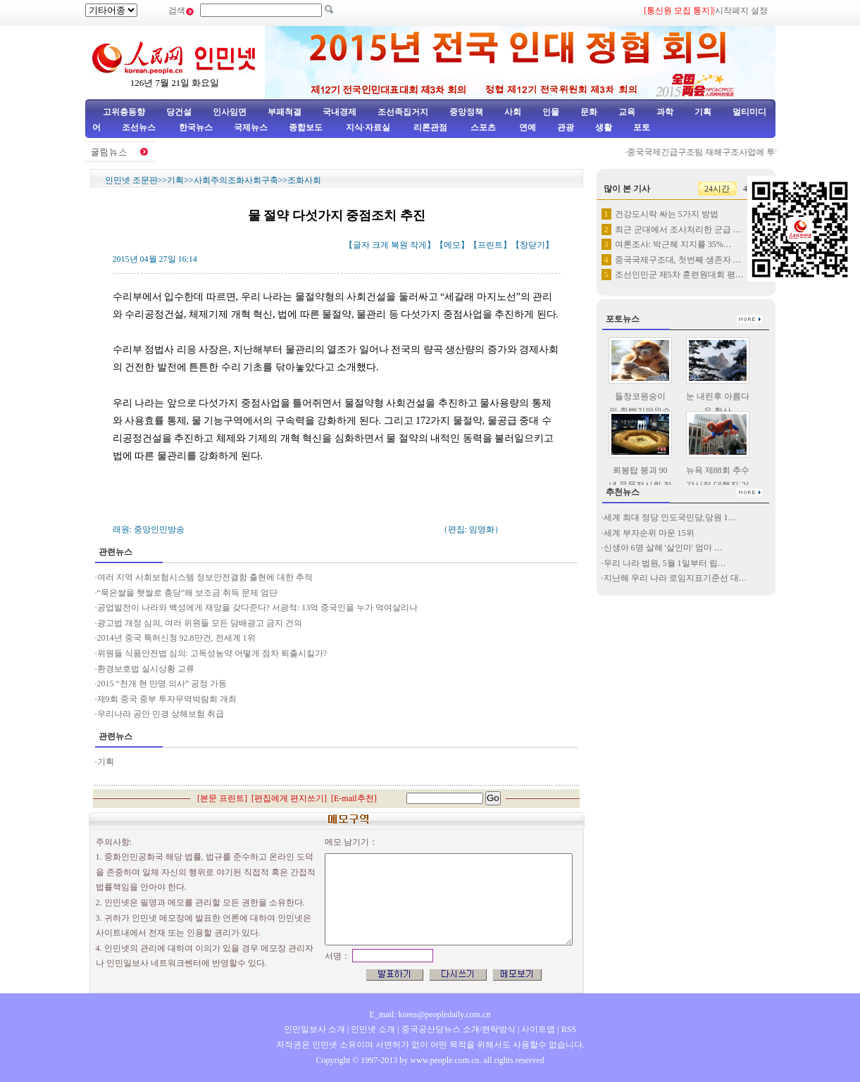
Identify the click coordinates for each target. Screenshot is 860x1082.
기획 (702, 112)
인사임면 (230, 112)
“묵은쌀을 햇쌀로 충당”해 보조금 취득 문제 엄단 (187, 593)
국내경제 (339, 112)
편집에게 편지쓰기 (289, 798)
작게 (418, 245)
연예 (526, 127)
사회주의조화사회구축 (236, 180)
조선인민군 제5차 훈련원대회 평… (679, 274)
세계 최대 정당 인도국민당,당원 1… (670, 517)
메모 (452, 245)
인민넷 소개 (372, 1029)
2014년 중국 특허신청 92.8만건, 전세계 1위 (176, 638)
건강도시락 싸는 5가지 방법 (666, 214)
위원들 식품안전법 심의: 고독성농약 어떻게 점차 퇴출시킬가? (212, 653)
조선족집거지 (403, 112)
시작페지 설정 (741, 10)
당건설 (179, 112)
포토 (641, 127)
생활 (603, 127)
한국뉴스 (196, 127)
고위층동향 (124, 112)
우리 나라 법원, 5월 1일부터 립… (665, 563)
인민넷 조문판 (131, 180)
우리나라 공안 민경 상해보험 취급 (160, 714)
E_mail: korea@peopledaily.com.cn (430, 1014)
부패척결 (284, 112)
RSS (568, 1029)
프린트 (490, 245)
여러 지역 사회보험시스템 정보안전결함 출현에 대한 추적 (205, 577)
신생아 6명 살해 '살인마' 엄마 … (663, 548)
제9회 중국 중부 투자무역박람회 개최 (167, 699)
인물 (550, 112)
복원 (399, 245)
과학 (664, 112)
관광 (565, 127)
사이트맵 (538, 1029)
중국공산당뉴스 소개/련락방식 (458, 1029)
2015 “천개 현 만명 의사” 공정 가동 (162, 683)
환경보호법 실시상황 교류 (145, 669)
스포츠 (482, 127)
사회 (512, 112)
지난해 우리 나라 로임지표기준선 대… (675, 578)
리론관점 (430, 127)
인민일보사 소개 (314, 1029)
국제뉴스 (251, 127)
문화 (588, 112)
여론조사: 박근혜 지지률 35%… (673, 244)
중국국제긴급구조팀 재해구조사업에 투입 (709, 152)
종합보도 (306, 127)
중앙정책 (466, 112)
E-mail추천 (354, 798)
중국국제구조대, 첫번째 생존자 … (678, 260)
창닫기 (532, 245)
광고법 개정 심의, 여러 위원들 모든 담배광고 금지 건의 (199, 623)
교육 (626, 112)
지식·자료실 (369, 127)
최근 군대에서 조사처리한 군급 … (678, 229)
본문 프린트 (222, 798)
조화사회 (304, 180)
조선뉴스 (140, 127)
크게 (380, 245)
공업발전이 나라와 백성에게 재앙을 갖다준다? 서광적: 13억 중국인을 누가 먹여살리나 (257, 607)
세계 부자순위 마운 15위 (649, 533)
